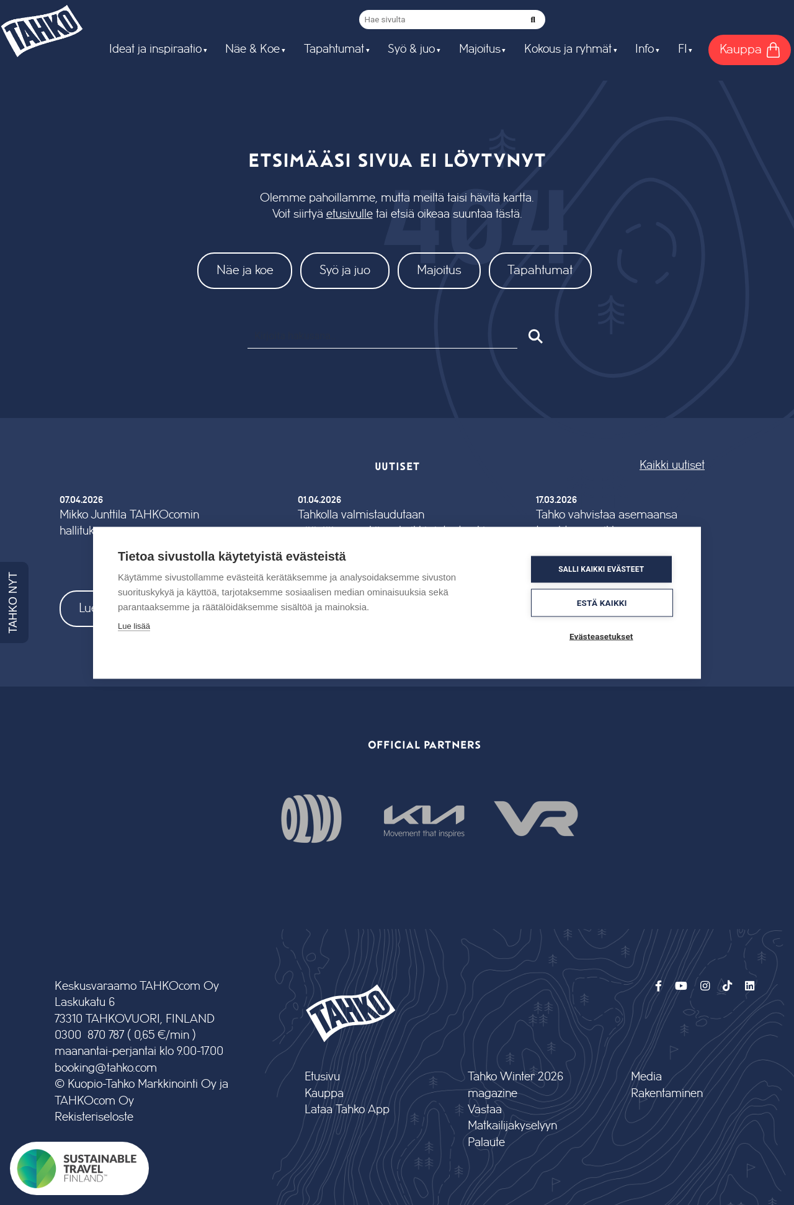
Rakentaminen (667, 1093)
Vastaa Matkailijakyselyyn (512, 1118)
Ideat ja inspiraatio (155, 49)
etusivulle (349, 214)
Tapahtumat (334, 49)
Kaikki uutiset (672, 465)
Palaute (486, 1142)
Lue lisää (134, 625)
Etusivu (322, 1077)
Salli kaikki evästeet (601, 569)
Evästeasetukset (601, 636)
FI (682, 49)
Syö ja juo (344, 270)
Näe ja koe (245, 270)
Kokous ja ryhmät (568, 49)
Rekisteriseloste (94, 1117)
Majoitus (480, 49)
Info (644, 49)
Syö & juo (411, 49)
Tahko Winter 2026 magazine (515, 1085)
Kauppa (324, 1093)
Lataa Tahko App (347, 1110)
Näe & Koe (252, 49)
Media (646, 1077)
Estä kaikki (602, 602)
